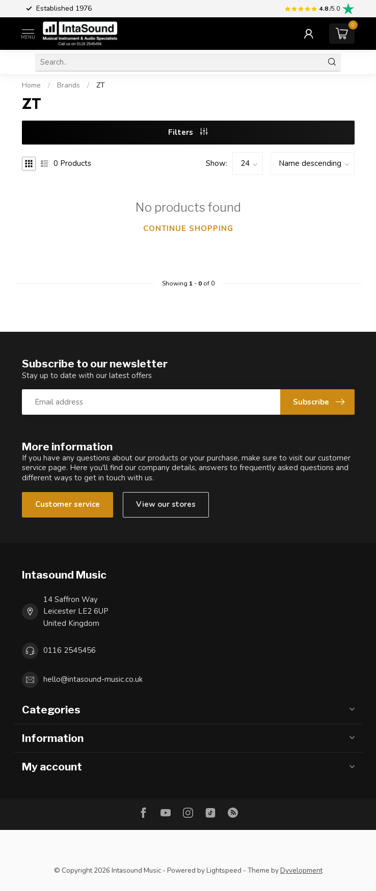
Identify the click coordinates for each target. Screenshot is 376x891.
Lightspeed (223, 870)
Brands (68, 85)
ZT (100, 85)
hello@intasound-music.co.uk (93, 679)
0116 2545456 (69, 650)
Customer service (67, 504)
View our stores (166, 504)
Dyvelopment (301, 870)
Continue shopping (188, 228)
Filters (188, 132)
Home (31, 85)
